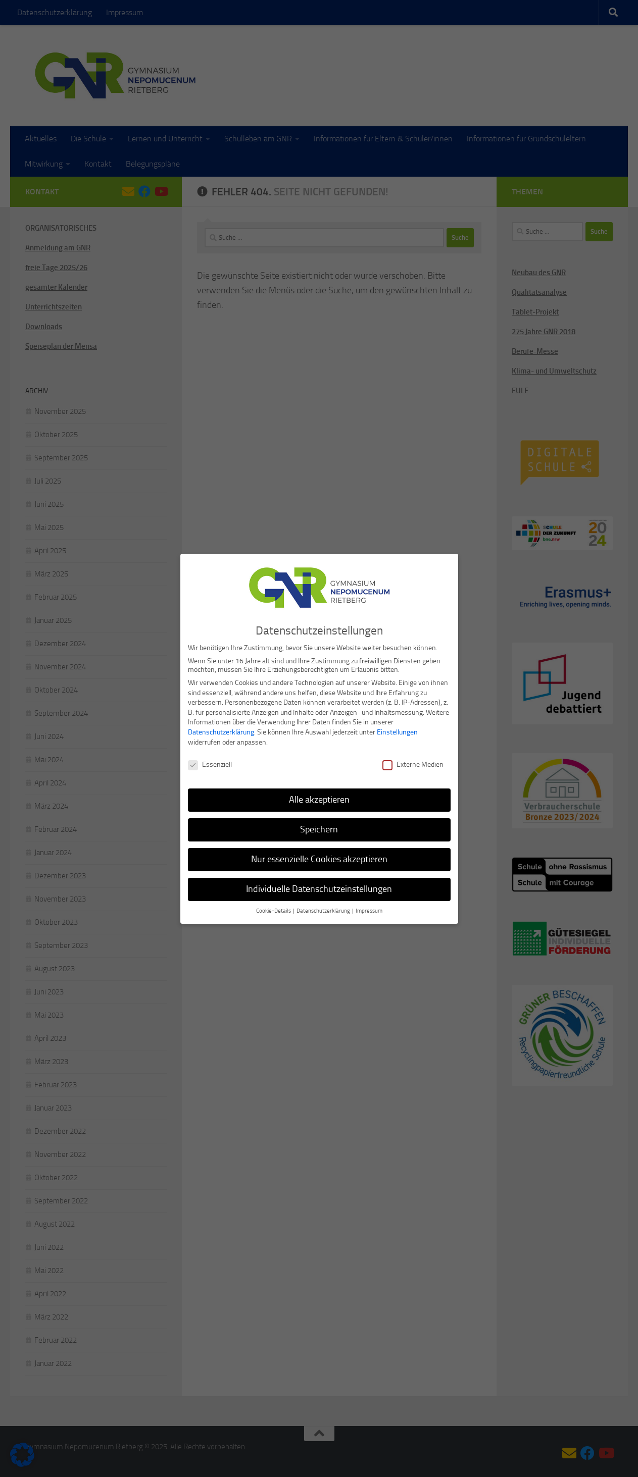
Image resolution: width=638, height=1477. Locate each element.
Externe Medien (413, 761)
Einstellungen (397, 728)
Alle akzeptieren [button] (319, 795)
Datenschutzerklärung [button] (324, 907)
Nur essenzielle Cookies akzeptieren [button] (319, 855)
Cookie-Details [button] (274, 907)
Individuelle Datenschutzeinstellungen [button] (319, 885)
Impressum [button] (369, 907)
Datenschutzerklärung (221, 728)
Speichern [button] (319, 825)
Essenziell (210, 761)
